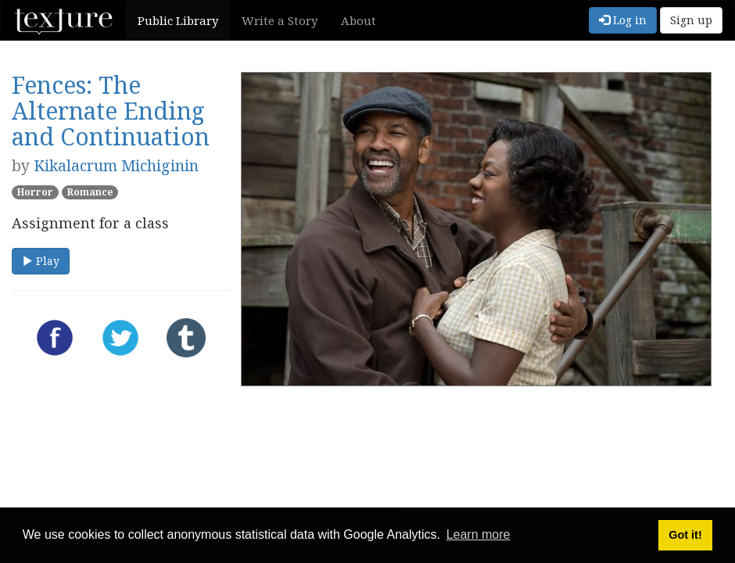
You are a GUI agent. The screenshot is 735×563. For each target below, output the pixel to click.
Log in (623, 20)
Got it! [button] (685, 535)
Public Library (178, 20)
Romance (90, 192)
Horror (35, 192)
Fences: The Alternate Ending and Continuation (111, 110)
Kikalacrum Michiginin (116, 165)
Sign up (691, 20)
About (358, 20)
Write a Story (279, 20)
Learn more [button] (478, 534)
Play (40, 260)
